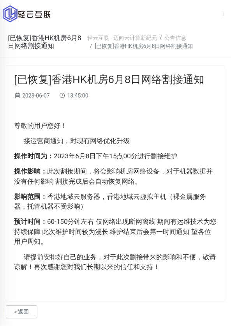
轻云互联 (26, 13)
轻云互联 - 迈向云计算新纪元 (122, 38)
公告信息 (175, 38)
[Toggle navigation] (223, 14)
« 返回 (21, 311)
